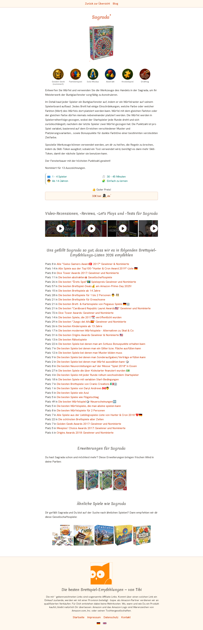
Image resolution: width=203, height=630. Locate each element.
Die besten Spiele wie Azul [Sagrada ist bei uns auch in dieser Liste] (73, 393)
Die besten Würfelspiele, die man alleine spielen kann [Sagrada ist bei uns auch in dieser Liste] (89, 406)
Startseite (78, 617)
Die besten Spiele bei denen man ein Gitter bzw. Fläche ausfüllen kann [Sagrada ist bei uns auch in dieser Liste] (99, 348)
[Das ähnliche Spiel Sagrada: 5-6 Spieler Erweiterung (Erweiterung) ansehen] (80, 479)
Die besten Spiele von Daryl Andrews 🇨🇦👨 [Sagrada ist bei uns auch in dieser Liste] (83, 388)
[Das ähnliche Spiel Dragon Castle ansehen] (83, 535)
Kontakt (126, 617)
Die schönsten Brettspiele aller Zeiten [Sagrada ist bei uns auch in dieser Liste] (81, 419)
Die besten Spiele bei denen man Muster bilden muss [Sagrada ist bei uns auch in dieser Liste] (90, 353)
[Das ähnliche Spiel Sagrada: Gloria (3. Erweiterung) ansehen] (106, 479)
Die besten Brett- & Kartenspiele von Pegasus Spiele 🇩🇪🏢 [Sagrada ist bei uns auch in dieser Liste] (94, 304)
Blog (115, 3)
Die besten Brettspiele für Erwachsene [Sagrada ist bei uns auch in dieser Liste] (81, 299)
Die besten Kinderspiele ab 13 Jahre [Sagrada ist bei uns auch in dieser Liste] (80, 326)
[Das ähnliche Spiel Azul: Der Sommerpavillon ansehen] (142, 535)
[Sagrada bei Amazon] (101, 44)
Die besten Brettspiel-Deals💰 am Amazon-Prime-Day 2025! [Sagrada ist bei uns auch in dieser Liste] (94, 286)
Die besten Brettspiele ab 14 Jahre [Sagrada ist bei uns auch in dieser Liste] (79, 290)
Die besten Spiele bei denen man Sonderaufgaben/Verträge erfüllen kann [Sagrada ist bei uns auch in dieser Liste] (101, 357)
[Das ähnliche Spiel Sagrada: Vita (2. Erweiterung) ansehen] (120, 479)
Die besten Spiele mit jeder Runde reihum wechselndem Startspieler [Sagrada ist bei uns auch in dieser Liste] (98, 375)
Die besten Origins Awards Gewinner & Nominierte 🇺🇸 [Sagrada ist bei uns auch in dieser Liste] (90, 335)
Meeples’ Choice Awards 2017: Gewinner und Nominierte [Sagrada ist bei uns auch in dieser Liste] (91, 428)
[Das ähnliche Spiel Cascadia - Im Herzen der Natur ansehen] (104, 535)
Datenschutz (110, 617)
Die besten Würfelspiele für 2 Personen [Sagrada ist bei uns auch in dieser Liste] (81, 410)
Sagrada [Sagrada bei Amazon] (101, 17)
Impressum (94, 617)
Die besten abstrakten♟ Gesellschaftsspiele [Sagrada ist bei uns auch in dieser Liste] (85, 277)
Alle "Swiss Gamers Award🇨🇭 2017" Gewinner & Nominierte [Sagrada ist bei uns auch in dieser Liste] (93, 264)
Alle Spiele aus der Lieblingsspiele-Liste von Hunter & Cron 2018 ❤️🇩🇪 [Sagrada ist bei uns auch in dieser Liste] (99, 415)
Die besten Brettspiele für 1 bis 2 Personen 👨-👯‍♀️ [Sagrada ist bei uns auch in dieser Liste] (88, 295)
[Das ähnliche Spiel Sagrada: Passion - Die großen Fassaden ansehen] (92, 479)
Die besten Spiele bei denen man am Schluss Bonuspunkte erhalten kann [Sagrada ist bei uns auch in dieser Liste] (101, 344)
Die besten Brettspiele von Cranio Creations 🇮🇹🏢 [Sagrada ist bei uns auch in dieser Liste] (87, 384)
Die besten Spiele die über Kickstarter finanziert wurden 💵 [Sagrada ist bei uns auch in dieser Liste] (94, 370)
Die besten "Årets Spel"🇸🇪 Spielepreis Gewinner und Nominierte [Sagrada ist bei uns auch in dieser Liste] (97, 282)
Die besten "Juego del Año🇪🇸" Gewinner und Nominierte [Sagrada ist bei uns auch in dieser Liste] (92, 321)
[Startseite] (101, 573)
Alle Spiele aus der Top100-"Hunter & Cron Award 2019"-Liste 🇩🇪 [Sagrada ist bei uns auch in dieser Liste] (98, 268)
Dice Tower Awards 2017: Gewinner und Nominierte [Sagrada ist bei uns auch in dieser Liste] (88, 273)
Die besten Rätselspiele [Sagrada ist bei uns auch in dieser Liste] (72, 339)
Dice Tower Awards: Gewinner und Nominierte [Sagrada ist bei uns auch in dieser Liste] (86, 313)
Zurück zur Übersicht (97, 3)
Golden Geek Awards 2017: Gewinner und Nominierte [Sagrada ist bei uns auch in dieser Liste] (89, 424)
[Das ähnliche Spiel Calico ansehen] (62, 535)
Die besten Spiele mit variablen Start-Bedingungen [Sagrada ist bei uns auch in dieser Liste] (88, 379)
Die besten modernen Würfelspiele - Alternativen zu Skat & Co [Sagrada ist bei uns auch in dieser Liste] (96, 330)
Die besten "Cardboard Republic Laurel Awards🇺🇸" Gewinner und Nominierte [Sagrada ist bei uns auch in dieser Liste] (104, 308)
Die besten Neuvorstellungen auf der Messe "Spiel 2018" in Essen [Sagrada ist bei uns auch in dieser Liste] (97, 366)
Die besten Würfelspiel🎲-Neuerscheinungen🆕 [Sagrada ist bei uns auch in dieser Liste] (87, 401)
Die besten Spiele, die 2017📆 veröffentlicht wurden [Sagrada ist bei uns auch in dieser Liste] (90, 317)
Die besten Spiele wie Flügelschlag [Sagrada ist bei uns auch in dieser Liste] (78, 397)
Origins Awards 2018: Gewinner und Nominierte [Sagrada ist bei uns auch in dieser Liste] (85, 432)
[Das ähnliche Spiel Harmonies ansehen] (123, 535)
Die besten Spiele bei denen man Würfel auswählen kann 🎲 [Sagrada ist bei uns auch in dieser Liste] (93, 362)
